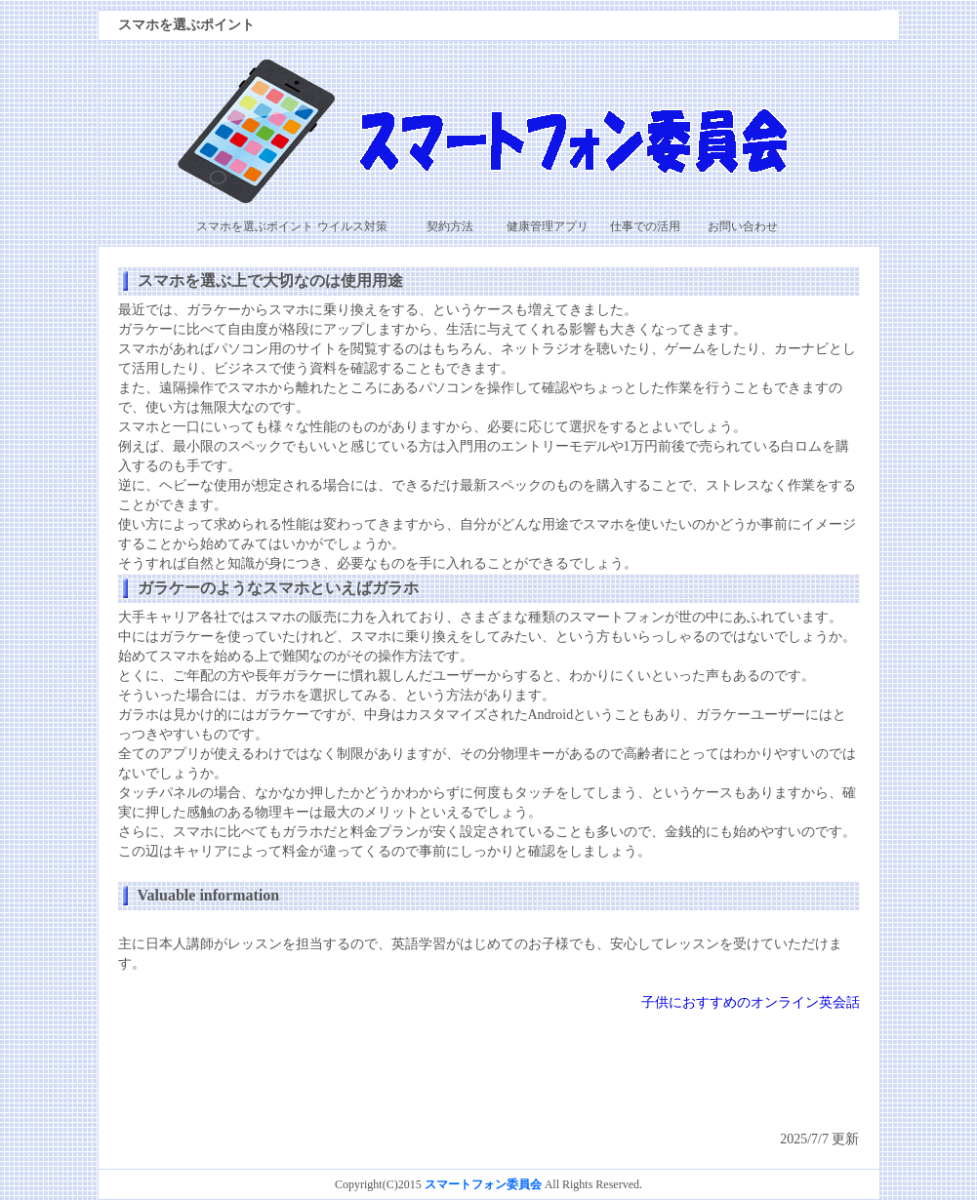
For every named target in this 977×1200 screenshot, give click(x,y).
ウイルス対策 (352, 226)
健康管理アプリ (548, 226)
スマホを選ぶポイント (254, 226)
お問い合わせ (743, 226)
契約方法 (450, 226)
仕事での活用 (645, 226)
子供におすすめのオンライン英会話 (750, 1002)
